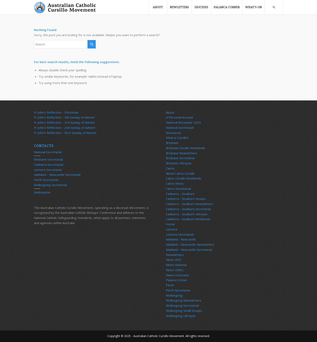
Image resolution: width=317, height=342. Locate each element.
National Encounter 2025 (183, 122)
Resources (173, 133)
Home (170, 224)
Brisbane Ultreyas (178, 163)
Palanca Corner (176, 280)
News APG (173, 260)
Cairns (170, 168)
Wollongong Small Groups (184, 311)
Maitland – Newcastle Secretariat (57, 175)
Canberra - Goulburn (180, 194)
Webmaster (42, 192)
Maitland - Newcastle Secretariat (189, 250)
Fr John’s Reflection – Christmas (56, 112)
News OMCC (175, 270)
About (170, 112)
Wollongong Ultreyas (181, 316)
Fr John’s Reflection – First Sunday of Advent (65, 133)
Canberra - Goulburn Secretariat (188, 209)
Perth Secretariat (46, 180)
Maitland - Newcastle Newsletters (190, 244)
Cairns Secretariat (178, 189)
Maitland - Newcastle (181, 239)
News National (176, 265)
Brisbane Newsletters (181, 153)
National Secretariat (48, 152)
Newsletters (175, 255)
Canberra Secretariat (48, 164)
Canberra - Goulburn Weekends (188, 219)
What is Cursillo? (177, 138)
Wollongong (174, 295)
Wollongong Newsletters (183, 300)
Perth (170, 285)
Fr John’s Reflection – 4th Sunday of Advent (64, 117)
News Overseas (177, 275)
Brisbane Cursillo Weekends (185, 148)
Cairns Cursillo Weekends (183, 178)
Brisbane (172, 143)
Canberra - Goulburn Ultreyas (186, 214)
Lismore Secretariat (48, 170)
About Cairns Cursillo (180, 173)
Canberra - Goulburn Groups (186, 199)
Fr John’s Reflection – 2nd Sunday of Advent (64, 128)
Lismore (171, 229)
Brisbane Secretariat (48, 159)
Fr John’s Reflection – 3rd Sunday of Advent (64, 122)
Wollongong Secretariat (50, 185)
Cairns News (175, 183)
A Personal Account (179, 117)
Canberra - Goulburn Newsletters (189, 204)
